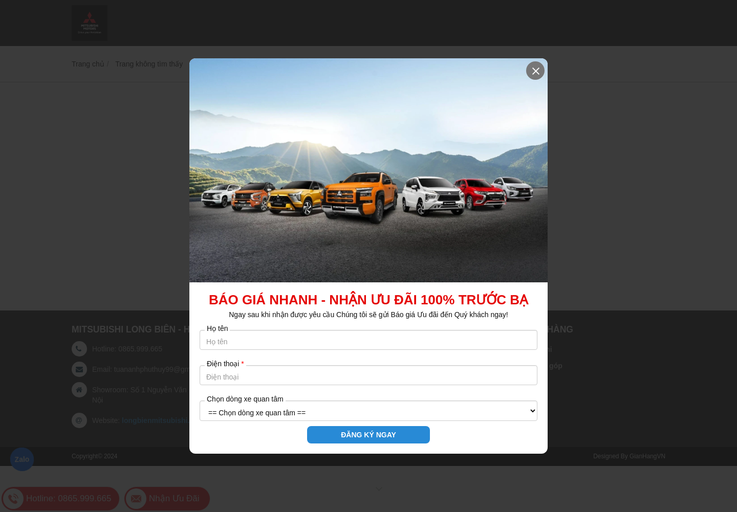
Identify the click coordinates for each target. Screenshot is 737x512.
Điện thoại (225, 363)
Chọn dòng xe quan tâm (245, 399)
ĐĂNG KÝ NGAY (368, 435)
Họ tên (217, 328)
